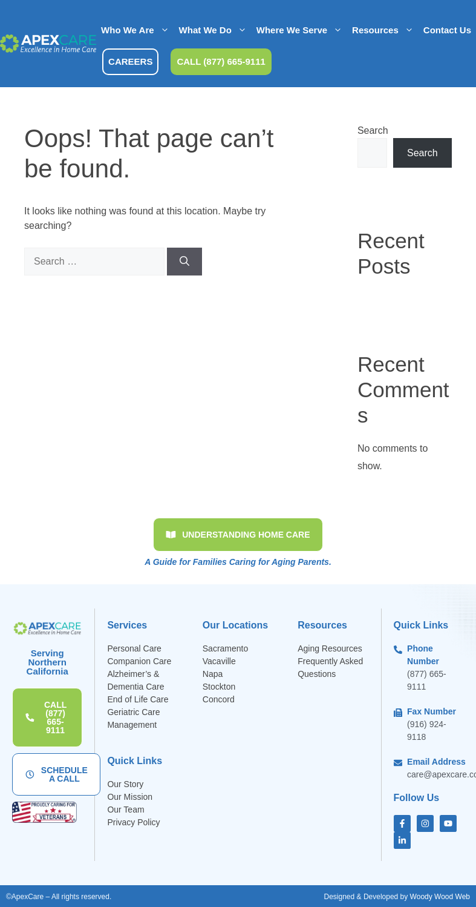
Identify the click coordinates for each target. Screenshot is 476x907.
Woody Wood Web (440, 896)
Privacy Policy (133, 822)
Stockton (219, 686)
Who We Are (137, 30)
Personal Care (134, 648)
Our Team (125, 809)
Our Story (125, 784)
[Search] (184, 261)
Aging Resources (330, 648)
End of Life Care (137, 699)
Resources (385, 30)
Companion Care (139, 661)
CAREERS (130, 61)
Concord (219, 699)
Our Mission (129, 797)
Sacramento (225, 648)
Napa (213, 674)
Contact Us (447, 30)
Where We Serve (301, 30)
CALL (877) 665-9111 (221, 61)
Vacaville (219, 661)
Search (372, 130)
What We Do (215, 30)
